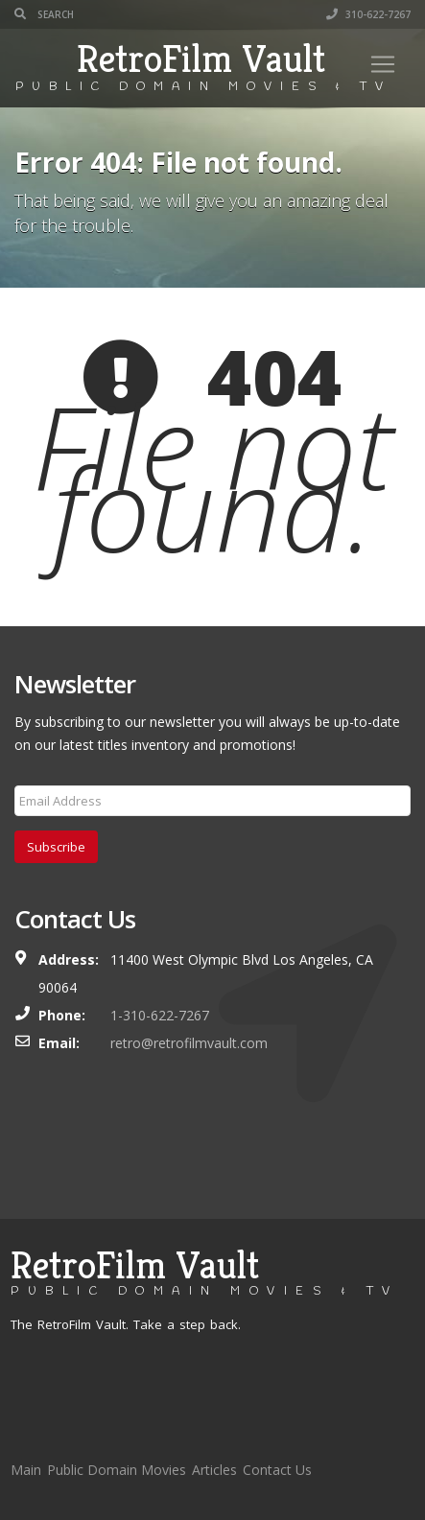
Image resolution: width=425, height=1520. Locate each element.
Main (26, 1470)
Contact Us (277, 1470)
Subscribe (56, 846)
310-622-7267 (368, 14)
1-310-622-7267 (159, 1015)
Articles (214, 1470)
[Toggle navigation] (383, 64)
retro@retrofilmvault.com (189, 1043)
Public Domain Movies (116, 1470)
